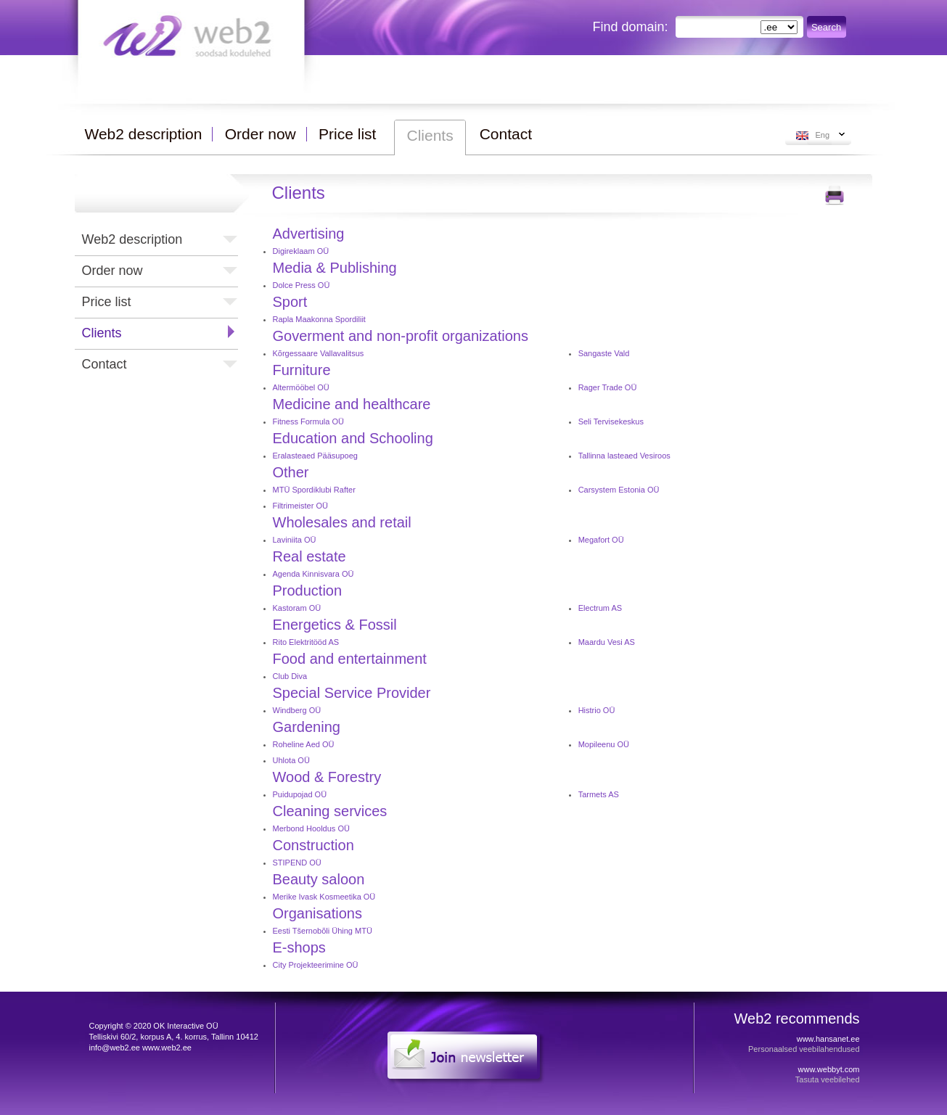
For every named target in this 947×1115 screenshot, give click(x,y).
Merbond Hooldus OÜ (311, 828)
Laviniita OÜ (294, 539)
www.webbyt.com (829, 1069)
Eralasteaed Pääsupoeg (315, 455)
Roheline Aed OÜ (304, 744)
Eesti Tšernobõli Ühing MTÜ (322, 930)
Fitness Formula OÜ (308, 421)
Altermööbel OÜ (301, 387)
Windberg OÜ (297, 710)
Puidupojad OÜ (300, 794)
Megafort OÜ (601, 539)
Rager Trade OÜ (607, 387)
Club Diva (290, 676)
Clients (102, 333)
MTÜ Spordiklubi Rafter (314, 489)
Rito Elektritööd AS (306, 642)
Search (826, 27)
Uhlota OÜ (291, 760)
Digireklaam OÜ (301, 251)
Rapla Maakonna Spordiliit (319, 319)
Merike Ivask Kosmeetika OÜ (324, 896)
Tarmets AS (598, 794)
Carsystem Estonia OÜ (619, 489)
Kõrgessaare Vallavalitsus (318, 353)
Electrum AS (600, 608)
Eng (823, 135)
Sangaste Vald (604, 353)
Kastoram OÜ (297, 608)
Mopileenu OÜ (603, 744)
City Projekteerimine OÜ (315, 964)
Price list (106, 302)
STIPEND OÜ (297, 862)
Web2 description (132, 239)
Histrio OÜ (596, 710)
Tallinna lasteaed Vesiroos (624, 455)
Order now (112, 270)
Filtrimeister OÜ (300, 505)
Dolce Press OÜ (301, 285)
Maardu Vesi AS (606, 642)
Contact (104, 364)
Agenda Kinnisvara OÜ (313, 573)
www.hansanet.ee (828, 1038)
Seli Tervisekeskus (611, 421)
